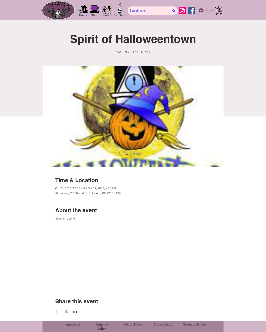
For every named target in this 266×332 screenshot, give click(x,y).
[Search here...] (147, 10)
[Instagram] (182, 10)
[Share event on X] (66, 311)
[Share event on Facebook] (57, 311)
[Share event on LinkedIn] (75, 311)
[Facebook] (191, 10)
